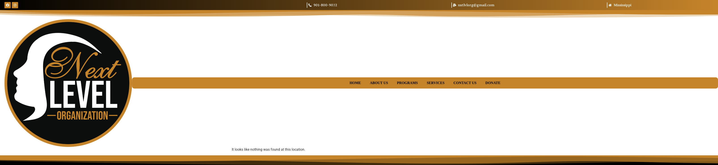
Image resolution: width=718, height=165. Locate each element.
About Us (379, 83)
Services (435, 83)
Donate (492, 83)
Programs (407, 83)
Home (355, 83)
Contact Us (464, 83)
